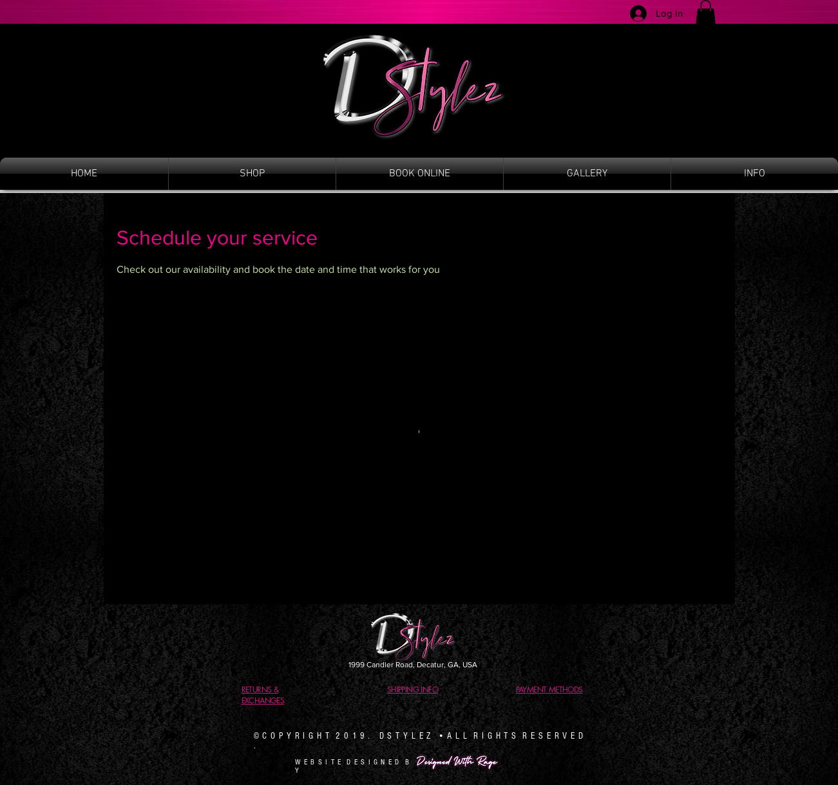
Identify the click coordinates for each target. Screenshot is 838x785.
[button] (705, 12)
